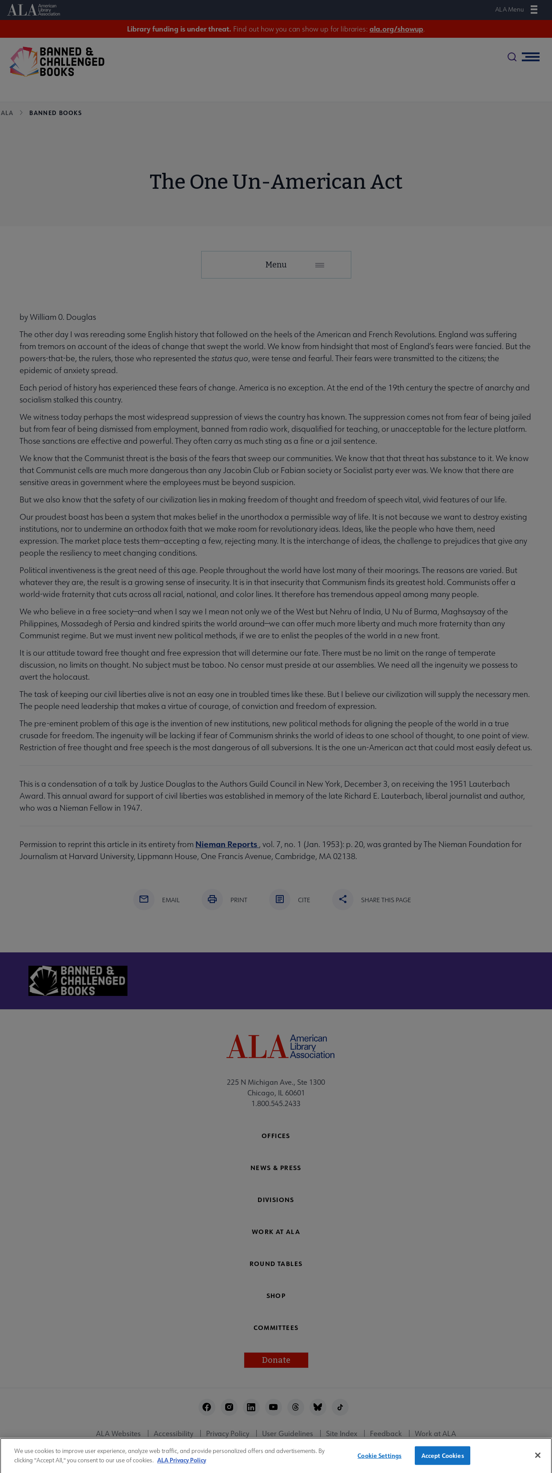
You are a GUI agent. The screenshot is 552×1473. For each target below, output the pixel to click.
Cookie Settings (379, 1461)
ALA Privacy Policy (181, 1465)
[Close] (538, 1461)
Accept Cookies (442, 1461)
